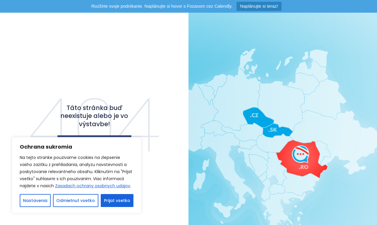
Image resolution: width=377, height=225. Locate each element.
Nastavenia (35, 200)
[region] (76, 175)
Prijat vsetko (117, 200)
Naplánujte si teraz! (259, 6)
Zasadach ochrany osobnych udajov (92, 186)
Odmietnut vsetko (75, 200)
